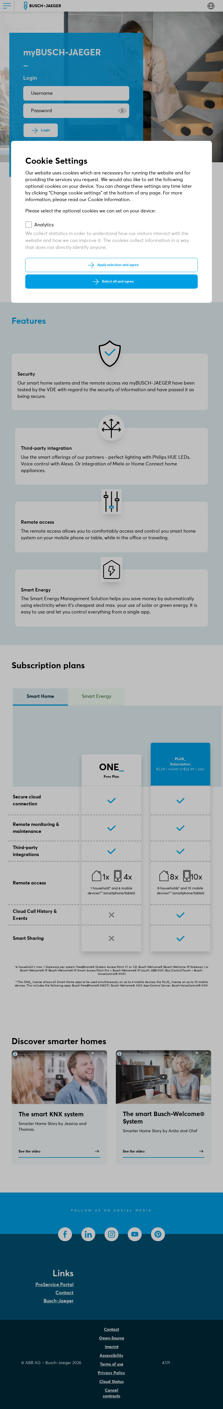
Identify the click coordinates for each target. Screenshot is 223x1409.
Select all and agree (118, 281)
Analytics (44, 225)
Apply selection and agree (118, 265)
